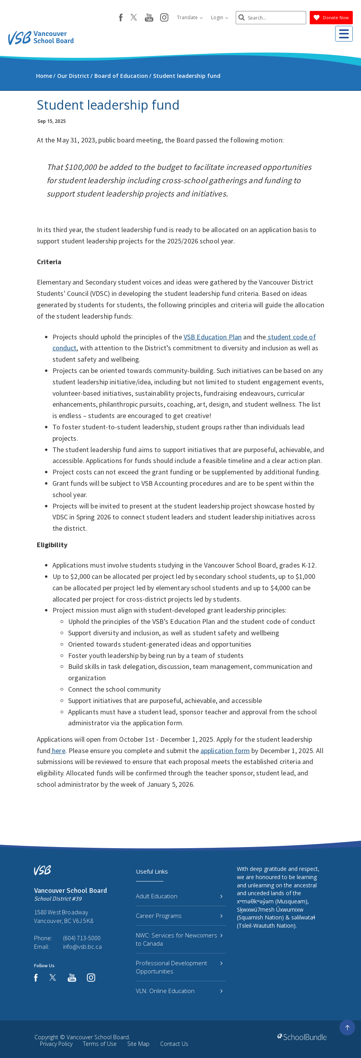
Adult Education (179, 896)
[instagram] (164, 18)
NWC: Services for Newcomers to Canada (179, 939)
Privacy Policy (56, 1043)
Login (219, 17)
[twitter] (134, 18)
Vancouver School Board (98, 1037)
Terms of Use (100, 1043)
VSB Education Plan (213, 336)
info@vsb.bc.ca (82, 946)
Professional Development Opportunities (179, 967)
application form (225, 750)
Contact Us (174, 1043)
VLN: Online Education (179, 991)
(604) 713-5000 (82, 938)
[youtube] (149, 18)
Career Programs (179, 915)
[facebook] (121, 17)
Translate (190, 17)
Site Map (138, 1043)
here (58, 750)
